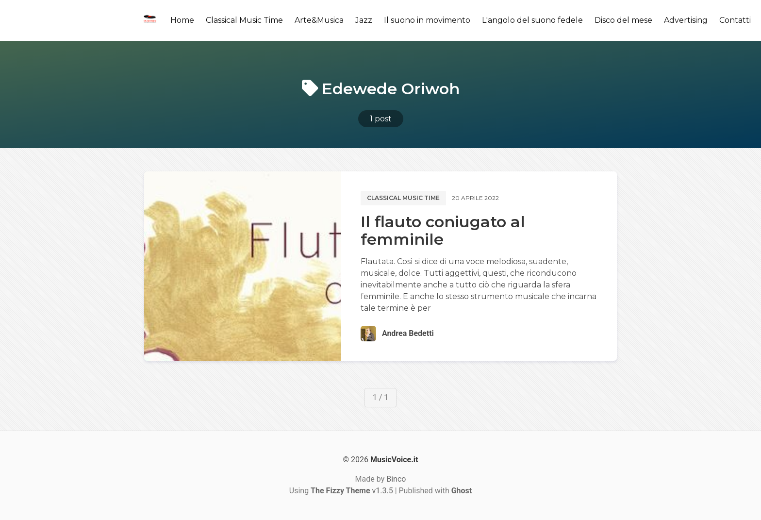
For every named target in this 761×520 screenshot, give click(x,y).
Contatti (735, 20)
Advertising (686, 20)
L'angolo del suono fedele (532, 20)
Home (182, 20)
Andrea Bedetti (408, 333)
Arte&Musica (319, 20)
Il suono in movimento (427, 20)
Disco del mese (623, 20)
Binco (396, 479)
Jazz (363, 20)
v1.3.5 (352, 490)
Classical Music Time (244, 20)
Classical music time (403, 197)
